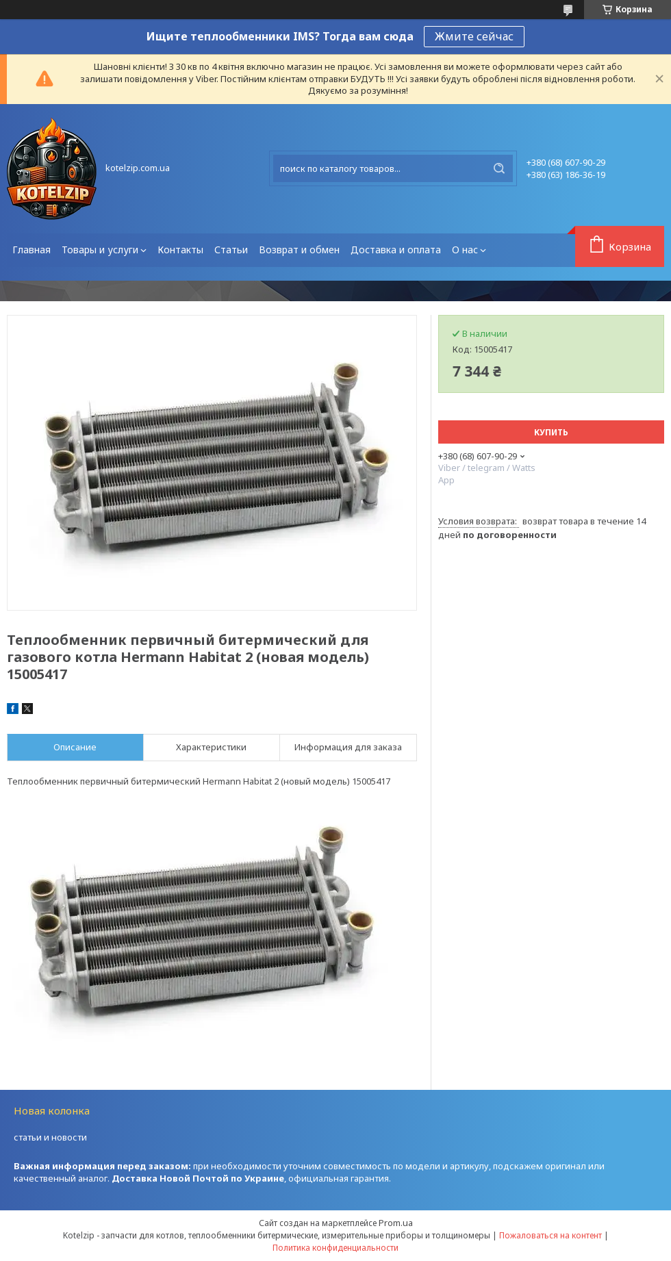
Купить (551, 432)
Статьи (231, 249)
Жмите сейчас (474, 36)
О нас (465, 249)
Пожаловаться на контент (550, 1235)
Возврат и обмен (299, 249)
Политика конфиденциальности (335, 1247)
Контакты (180, 249)
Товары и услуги (100, 249)
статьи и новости (50, 1137)
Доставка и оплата (396, 249)
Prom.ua (396, 1223)
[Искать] (499, 168)
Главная (31, 249)
